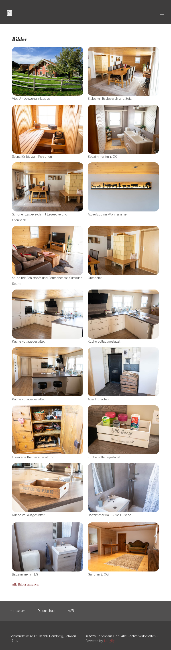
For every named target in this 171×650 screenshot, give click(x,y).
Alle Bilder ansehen (25, 584)
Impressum (17, 611)
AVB (71, 611)
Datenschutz (46, 611)
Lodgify (109, 641)
